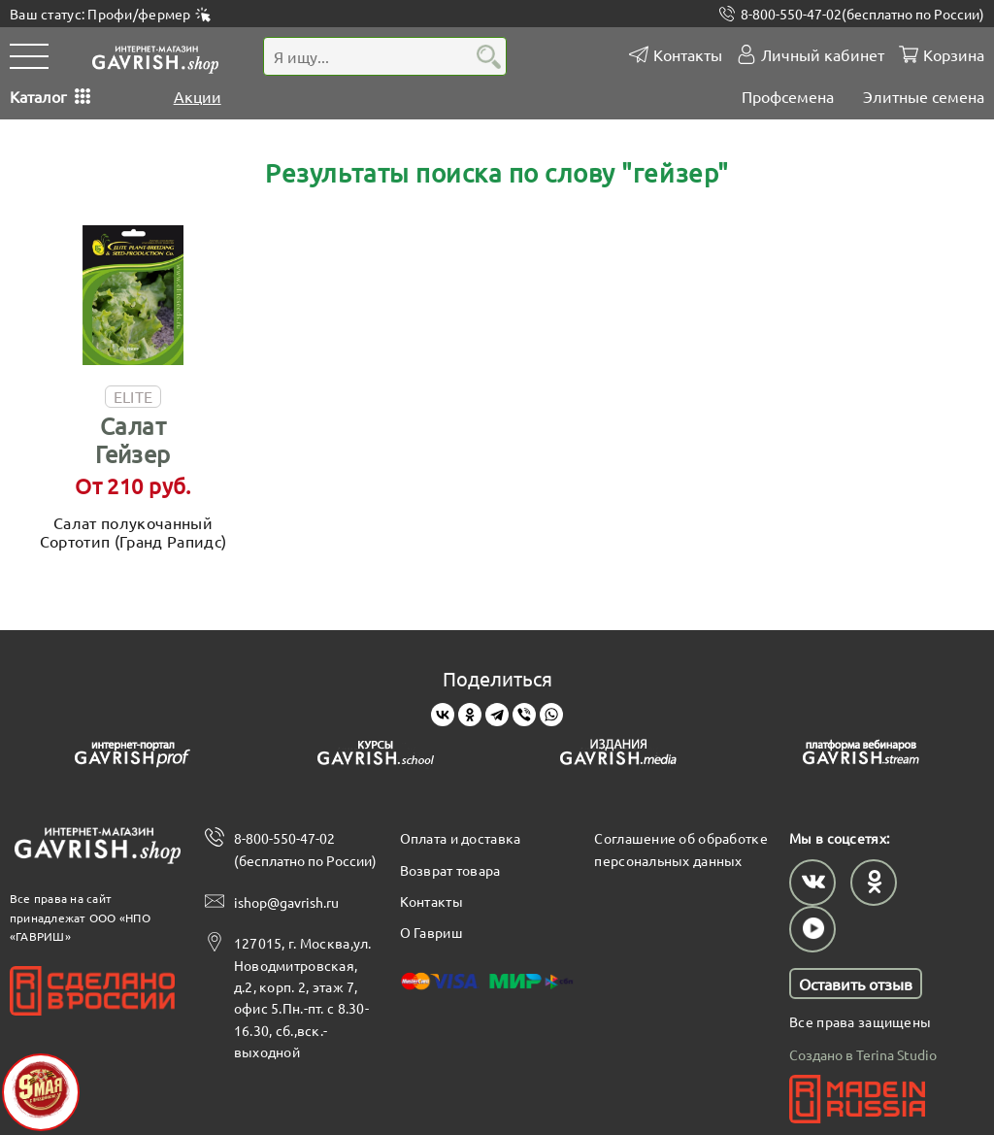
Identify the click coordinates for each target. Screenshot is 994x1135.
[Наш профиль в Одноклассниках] (873, 882)
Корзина (953, 55)
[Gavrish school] (375, 756)
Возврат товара (450, 870)
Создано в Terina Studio (863, 1054)
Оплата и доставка (460, 838)
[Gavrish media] (618, 756)
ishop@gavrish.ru (286, 902)
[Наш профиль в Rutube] (812, 929)
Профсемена (788, 96)
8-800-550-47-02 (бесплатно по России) (305, 848)
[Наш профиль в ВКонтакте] (812, 882)
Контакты (687, 55)
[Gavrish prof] (133, 756)
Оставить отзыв (855, 983)
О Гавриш (431, 932)
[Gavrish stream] (861, 756)
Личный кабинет (822, 55)
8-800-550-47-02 (862, 14)
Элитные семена (923, 96)
